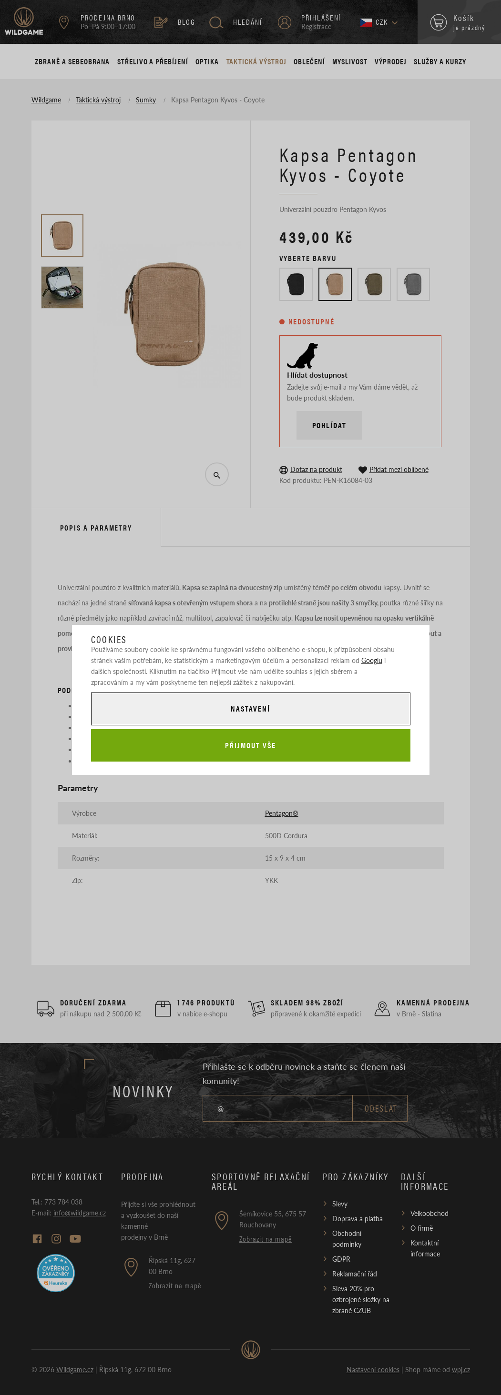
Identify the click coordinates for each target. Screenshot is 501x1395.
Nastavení (250, 708)
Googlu (371, 660)
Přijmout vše (250, 745)
